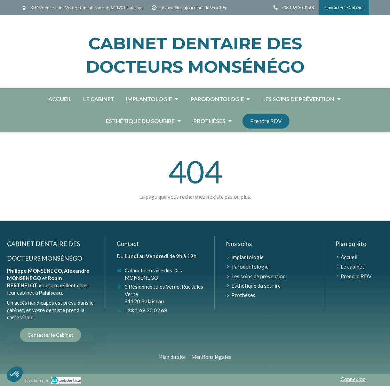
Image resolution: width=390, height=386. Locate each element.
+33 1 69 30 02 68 (146, 310)
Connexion (353, 379)
